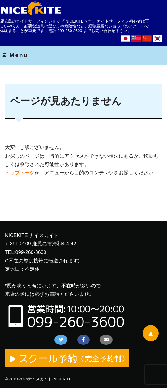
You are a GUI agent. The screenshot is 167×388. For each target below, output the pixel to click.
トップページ (20, 172)
